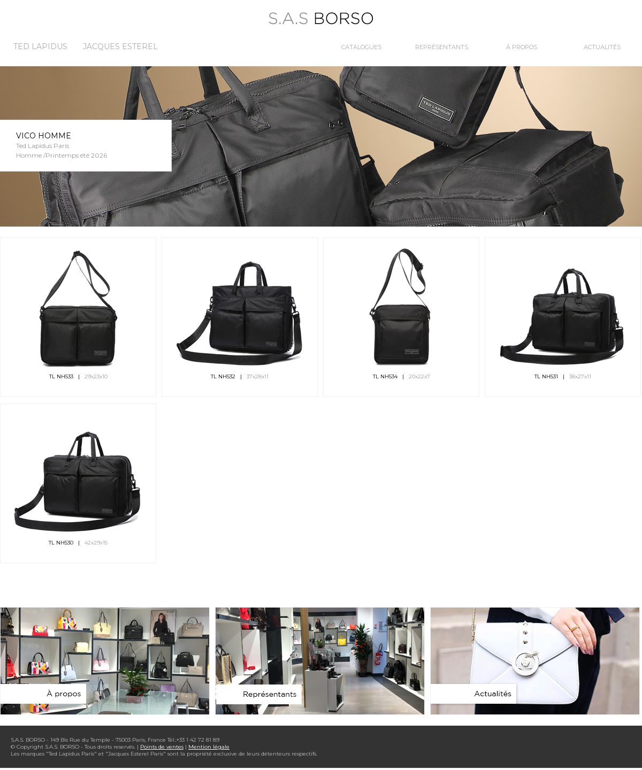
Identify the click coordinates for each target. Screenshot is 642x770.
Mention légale (209, 746)
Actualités (602, 47)
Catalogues (361, 47)
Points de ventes (162, 746)
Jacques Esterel (120, 46)
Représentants (441, 47)
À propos (521, 47)
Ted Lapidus (40, 46)
